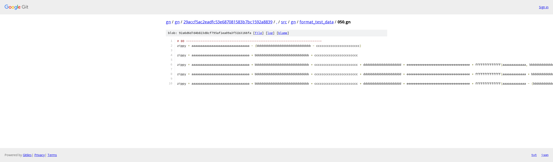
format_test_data (317, 22)
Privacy (39, 155)
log (270, 33)
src (284, 22)
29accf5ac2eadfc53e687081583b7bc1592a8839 (227, 22)
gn (168, 22)
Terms (52, 155)
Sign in (543, 7)
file (258, 33)
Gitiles (27, 155)
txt (534, 155)
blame (282, 33)
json (544, 155)
